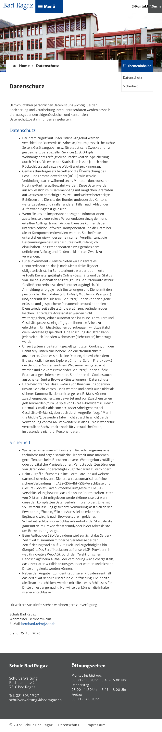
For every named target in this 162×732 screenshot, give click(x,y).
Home (24, 66)
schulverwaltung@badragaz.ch (35, 700)
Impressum (96, 725)
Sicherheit (130, 86)
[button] (47, 66)
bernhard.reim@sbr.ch (38, 624)
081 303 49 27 (27, 695)
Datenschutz (132, 77)
